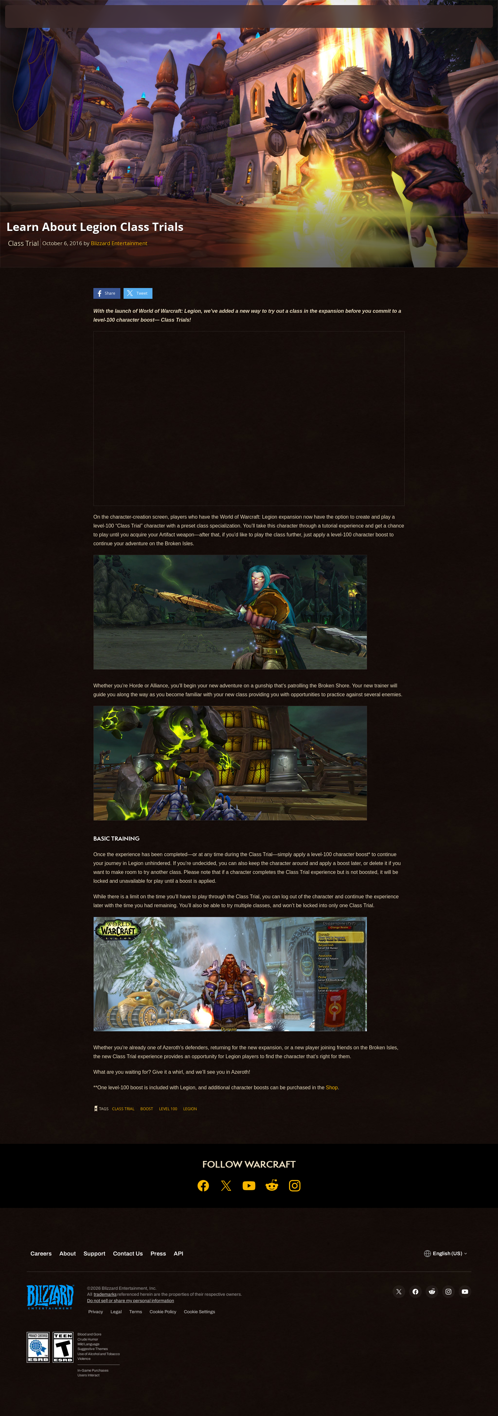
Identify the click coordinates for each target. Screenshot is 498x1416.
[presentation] (28, 16)
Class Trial (123, 1108)
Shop (332, 1087)
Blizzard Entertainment (119, 243)
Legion (190, 1108)
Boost (146, 1108)
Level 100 (168, 1108)
